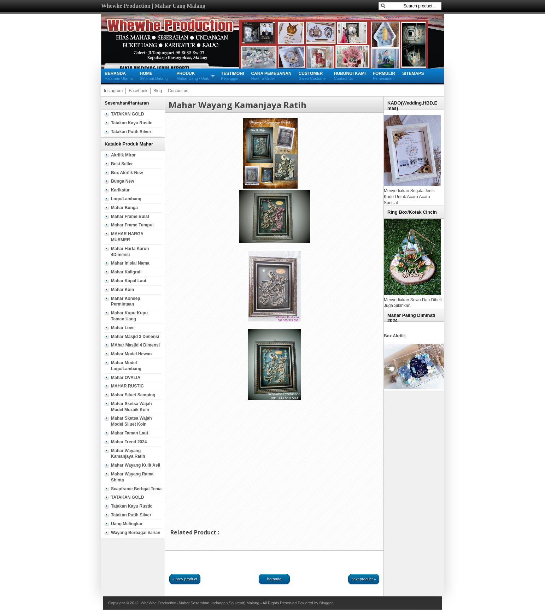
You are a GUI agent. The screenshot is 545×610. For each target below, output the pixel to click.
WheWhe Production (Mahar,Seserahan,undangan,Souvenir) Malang (200, 603)
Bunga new (122, 181)
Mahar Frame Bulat (130, 216)
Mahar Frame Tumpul (132, 225)
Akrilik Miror (123, 155)
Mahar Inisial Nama (130, 263)
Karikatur (120, 190)
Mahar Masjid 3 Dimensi (135, 336)
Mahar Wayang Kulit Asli (135, 465)
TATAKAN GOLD (127, 114)
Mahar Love (123, 327)
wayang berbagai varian (135, 532)
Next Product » (363, 579)
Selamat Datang (154, 76)
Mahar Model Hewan (131, 353)
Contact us (178, 90)
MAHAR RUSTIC (127, 386)
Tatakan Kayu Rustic (131, 122)
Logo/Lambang (126, 198)
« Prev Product (184, 579)
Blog (157, 90)
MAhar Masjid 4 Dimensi (135, 345)
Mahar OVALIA (125, 377)
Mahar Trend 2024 (129, 441)
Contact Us (350, 76)
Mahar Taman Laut (129, 433)
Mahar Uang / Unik (192, 76)
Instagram (113, 90)
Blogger (326, 603)
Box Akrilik (395, 335)
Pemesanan (384, 76)
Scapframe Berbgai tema (136, 488)
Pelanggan (232, 76)
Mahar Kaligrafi (126, 272)
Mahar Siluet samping (133, 394)
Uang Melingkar (126, 523)
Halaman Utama (119, 76)
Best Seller (122, 163)
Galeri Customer (313, 76)
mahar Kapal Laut (128, 280)
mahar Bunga (124, 207)
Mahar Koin (122, 289)
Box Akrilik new (127, 172)
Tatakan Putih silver (131, 131)
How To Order (271, 76)
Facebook (138, 90)
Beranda (274, 579)
